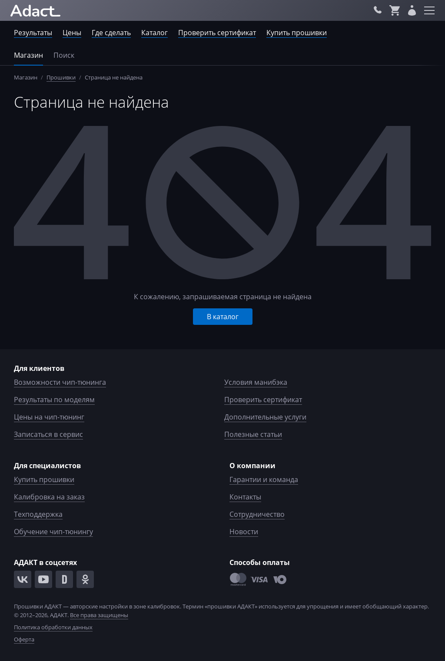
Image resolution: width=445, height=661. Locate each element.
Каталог (154, 32)
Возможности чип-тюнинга (60, 382)
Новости (243, 531)
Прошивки (61, 77)
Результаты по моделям (54, 399)
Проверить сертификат (217, 32)
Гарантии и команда (263, 479)
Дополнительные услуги (265, 417)
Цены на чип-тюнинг (49, 417)
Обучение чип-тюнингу (53, 531)
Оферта (24, 639)
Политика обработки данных (53, 627)
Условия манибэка (255, 382)
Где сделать (111, 32)
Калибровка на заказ (49, 497)
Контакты (245, 497)
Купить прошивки (296, 32)
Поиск (63, 55)
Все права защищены (99, 615)
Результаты (33, 32)
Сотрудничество (257, 514)
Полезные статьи (253, 434)
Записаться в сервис (48, 434)
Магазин (28, 55)
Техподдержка (38, 514)
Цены (72, 32)
